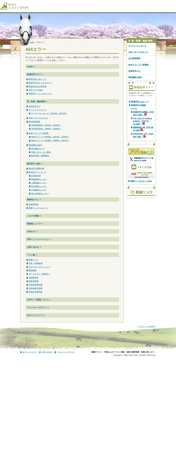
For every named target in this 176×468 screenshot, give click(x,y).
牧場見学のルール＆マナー (40, 83)
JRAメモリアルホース (38, 118)
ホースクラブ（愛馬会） (39, 274)
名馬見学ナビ (34, 106)
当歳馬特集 (33, 204)
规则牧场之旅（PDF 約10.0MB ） (143, 178)
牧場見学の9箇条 (138, 155)
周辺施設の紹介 (35, 145)
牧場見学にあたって (37, 79)
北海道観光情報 (35, 288)
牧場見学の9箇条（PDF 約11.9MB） (143, 163)
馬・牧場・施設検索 (36, 101)
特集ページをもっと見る (141, 231)
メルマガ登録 (33, 216)
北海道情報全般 (35, 285)
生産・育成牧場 (35, 263)
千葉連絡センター (39, 190)
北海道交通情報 (35, 292)
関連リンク (33, 260)
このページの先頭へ (147, 434)
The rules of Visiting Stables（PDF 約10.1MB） (142, 171)
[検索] (174, 2)
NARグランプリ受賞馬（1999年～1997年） (50, 140)
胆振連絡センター (39, 179)
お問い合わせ (33, 247)
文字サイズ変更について (38, 300)
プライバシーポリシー (37, 307)
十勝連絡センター (39, 183)
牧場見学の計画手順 (37, 86)
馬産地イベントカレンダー (40, 93)
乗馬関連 (32, 270)
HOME (31, 42)
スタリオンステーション (39, 267)
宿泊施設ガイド (38, 148)
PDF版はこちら (139, 125)
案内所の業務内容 (36, 168)
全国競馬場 (33, 277)
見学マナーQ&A (36, 90)
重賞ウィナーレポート (38, 208)
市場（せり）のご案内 (41, 152)
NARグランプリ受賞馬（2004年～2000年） (50, 137)
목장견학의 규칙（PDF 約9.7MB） (143, 185)
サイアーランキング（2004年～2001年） (49, 113)
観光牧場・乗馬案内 (40, 156)
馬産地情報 (33, 281)
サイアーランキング (37, 110)
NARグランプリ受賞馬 (39, 133)
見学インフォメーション (38, 239)
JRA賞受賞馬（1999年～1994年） (46, 129)
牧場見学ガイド (34, 74)
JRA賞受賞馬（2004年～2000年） (46, 125)
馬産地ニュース (34, 224)
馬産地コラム (33, 199)
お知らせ (31, 231)
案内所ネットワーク (37, 172)
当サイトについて (35, 315)
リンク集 (31, 255)
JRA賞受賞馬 (34, 121)
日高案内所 (36, 176)
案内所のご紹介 (34, 163)
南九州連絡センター (40, 193)
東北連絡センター (39, 186)
